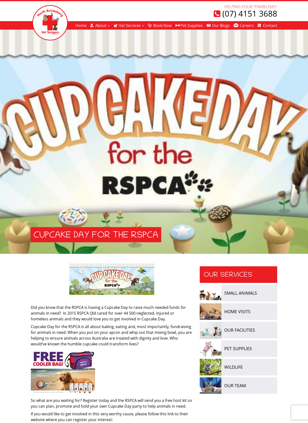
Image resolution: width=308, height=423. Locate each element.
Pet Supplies (191, 25)
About (100, 25)
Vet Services (130, 25)
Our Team (235, 385)
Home (80, 25)
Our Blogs (221, 25)
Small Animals (240, 293)
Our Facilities (239, 330)
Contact (270, 25)
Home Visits (237, 311)
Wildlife (233, 367)
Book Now (162, 25)
